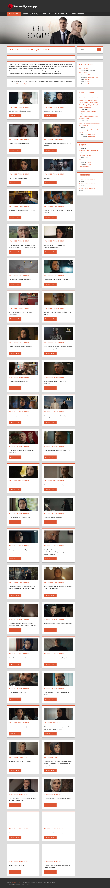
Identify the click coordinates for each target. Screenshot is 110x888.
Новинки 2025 (47, 14)
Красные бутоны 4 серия (20, 829)
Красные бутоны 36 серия (21, 275)
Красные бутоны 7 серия (55, 757)
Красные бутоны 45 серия (56, 107)
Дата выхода (35, 14)
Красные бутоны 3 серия (55, 829)
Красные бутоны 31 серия (56, 342)
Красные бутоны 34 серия (21, 308)
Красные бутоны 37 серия (56, 241)
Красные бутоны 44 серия (21, 139)
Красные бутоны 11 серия (56, 688)
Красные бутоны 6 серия (20, 794)
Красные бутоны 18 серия (21, 582)
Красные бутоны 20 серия (21, 546)
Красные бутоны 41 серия (56, 174)
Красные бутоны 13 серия (56, 654)
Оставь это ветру (78, 14)
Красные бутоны (14, 14)
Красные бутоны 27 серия (56, 412)
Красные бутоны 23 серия (56, 481)
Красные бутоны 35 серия (56, 275)
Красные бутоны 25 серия (56, 446)
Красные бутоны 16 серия (21, 619)
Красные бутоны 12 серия (21, 688)
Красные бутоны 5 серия (55, 794)
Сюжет (25, 14)
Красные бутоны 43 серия (56, 139)
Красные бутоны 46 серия (21, 107)
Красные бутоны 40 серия (21, 206)
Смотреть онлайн (14, 115)
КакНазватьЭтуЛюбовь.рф (25, 84)
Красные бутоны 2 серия (20, 861)
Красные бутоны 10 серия (21, 723)
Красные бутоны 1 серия (55, 861)
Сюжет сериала (83, 68)
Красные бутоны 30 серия (21, 377)
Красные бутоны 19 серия (56, 546)
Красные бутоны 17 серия (56, 582)
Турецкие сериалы (62, 14)
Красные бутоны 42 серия (21, 174)
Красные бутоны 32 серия (21, 342)
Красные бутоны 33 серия (56, 308)
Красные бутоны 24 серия (21, 481)
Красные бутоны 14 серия (21, 654)
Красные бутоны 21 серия (56, 513)
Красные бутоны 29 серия (56, 377)
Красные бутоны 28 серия (21, 412)
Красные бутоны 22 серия (21, 513)
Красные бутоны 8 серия (20, 757)
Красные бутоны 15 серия (56, 619)
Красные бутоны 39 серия (56, 206)
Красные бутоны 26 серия (21, 446)
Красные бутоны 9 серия (55, 723)
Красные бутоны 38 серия (21, 241)
